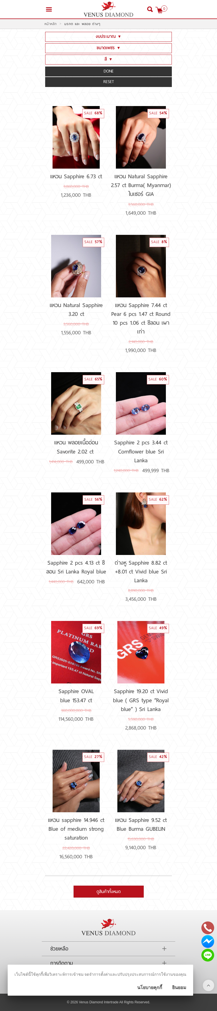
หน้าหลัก (51, 24)
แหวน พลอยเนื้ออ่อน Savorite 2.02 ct (76, 447)
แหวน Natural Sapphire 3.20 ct (76, 309)
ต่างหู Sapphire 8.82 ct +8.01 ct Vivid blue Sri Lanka (141, 571)
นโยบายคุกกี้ (149, 987)
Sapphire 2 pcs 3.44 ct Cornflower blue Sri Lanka (141, 451)
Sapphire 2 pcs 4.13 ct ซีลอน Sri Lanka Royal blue (76, 567)
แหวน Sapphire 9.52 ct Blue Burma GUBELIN (141, 824)
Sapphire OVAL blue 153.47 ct (76, 695)
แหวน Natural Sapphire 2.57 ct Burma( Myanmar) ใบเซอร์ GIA (141, 185)
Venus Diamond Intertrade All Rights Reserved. (114, 1002)
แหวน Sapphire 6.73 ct (76, 176)
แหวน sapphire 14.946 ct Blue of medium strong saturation (76, 828)
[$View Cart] (159, 10)
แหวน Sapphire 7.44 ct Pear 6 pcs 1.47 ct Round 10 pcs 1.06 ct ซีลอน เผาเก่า (140, 318)
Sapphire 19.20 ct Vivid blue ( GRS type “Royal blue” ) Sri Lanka (141, 700)
